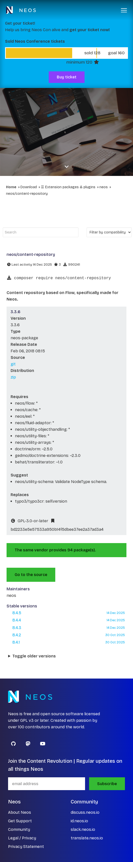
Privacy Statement (26, 846)
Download (28, 187)
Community (19, 829)
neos (103, 187)
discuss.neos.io (85, 812)
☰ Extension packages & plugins (68, 187)
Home (11, 187)
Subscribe (107, 783)
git (13, 364)
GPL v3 (27, 720)
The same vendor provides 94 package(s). (55, 550)
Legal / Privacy (22, 838)
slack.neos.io (83, 829)
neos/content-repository (27, 193)
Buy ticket (66, 77)
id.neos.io (79, 821)
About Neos (19, 812)
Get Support (20, 821)
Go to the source (31, 574)
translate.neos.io (87, 838)
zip (13, 377)
